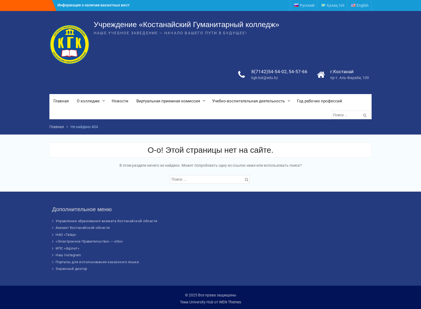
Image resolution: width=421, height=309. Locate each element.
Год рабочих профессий (319, 101)
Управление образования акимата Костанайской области (107, 221)
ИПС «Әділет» (67, 248)
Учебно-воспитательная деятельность (248, 101)
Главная (61, 101)
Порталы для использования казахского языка (97, 262)
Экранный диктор (71, 269)
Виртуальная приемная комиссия (168, 101)
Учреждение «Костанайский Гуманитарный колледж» (186, 24)
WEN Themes (230, 302)
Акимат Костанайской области (83, 228)
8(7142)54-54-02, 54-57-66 (279, 71)
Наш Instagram (68, 255)
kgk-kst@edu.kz (264, 78)
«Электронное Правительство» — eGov (89, 241)
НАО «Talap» (66, 235)
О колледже (88, 101)
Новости (120, 101)
